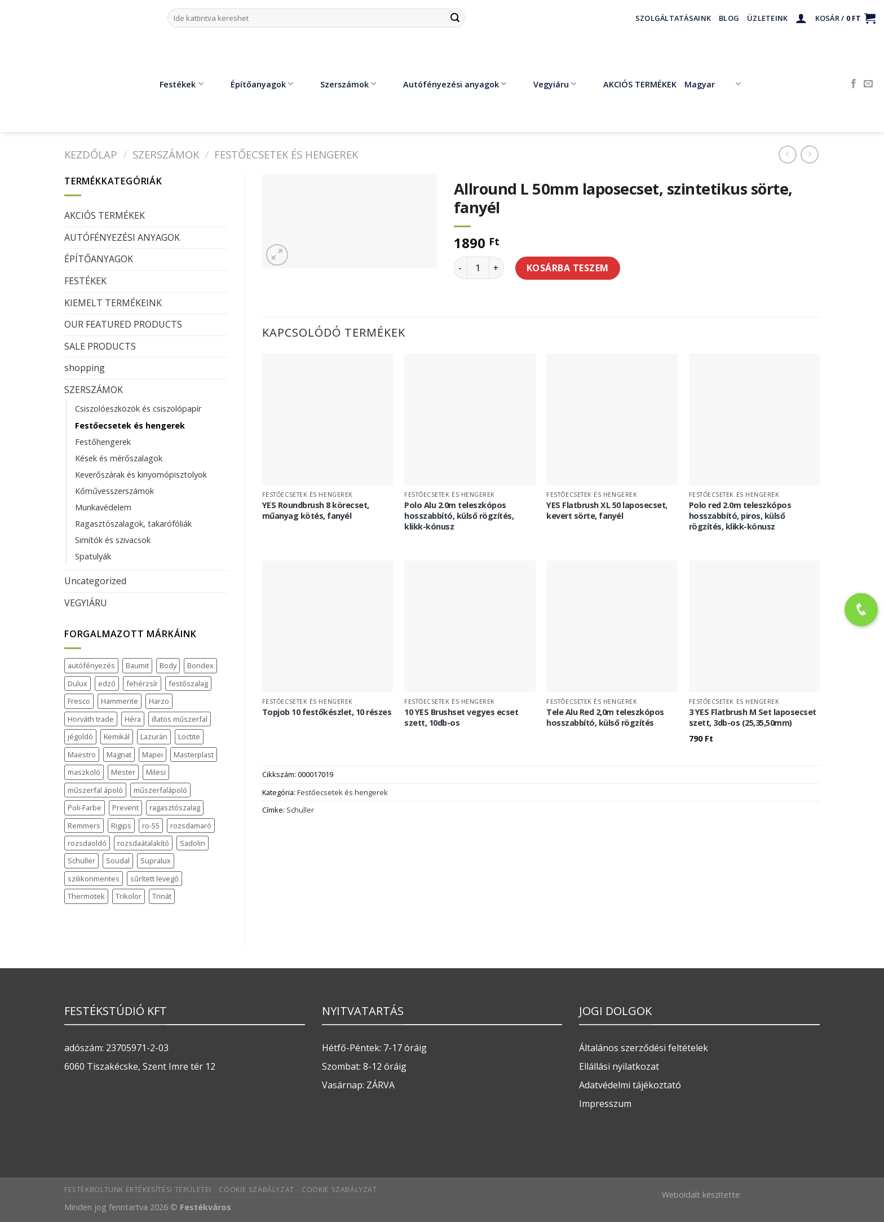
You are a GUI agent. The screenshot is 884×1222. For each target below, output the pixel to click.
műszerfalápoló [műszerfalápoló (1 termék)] (160, 790)
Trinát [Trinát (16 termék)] (161, 896)
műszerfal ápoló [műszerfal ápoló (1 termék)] (95, 790)
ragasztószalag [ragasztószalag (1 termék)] (174, 807)
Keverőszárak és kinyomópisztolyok (141, 474)
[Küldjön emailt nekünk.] (868, 84)
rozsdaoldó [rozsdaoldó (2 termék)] (87, 843)
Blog (729, 18)
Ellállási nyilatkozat (619, 1066)
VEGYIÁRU (85, 603)
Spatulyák (93, 556)
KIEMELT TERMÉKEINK (113, 303)
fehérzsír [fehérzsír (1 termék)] (142, 683)
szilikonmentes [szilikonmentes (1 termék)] (94, 879)
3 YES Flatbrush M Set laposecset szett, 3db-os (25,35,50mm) (752, 717)
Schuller (300, 810)
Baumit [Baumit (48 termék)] (137, 665)
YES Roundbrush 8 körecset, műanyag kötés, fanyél (315, 510)
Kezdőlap (90, 154)
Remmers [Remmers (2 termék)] (84, 825)
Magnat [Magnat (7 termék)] (119, 754)
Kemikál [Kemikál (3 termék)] (117, 736)
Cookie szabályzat (256, 1189)
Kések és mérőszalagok (118, 458)
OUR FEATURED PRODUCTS (123, 324)
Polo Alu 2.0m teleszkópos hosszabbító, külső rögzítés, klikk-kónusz (459, 515)
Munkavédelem (103, 507)
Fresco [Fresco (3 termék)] (79, 701)
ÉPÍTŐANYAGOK (98, 259)
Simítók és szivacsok (113, 540)
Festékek (173, 84)
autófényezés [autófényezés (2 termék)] (91, 665)
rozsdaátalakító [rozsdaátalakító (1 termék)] (143, 843)
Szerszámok (340, 84)
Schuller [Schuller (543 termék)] (81, 860)
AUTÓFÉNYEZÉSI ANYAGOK (122, 237)
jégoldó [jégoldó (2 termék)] (80, 736)
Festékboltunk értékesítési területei (137, 1189)
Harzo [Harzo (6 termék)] (159, 701)
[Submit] (455, 18)
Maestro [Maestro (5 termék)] (82, 754)
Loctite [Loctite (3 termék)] (189, 736)
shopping (84, 367)
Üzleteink (767, 18)
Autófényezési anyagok (446, 84)
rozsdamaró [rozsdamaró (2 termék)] (190, 825)
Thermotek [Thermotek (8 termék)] (86, 896)
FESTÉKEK (85, 281)
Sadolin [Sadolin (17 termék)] (192, 843)
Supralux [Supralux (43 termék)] (155, 860)
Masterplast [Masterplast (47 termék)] (194, 754)
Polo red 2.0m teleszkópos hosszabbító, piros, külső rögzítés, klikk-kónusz (740, 515)
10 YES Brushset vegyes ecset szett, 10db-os (461, 717)
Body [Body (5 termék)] (168, 665)
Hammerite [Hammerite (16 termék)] (119, 701)
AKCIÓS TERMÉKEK (632, 84)
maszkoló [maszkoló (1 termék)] (84, 772)
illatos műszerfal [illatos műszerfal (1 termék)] (179, 719)
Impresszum (605, 1103)
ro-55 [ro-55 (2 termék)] (151, 825)
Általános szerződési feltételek (643, 1048)
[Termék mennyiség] (478, 268)
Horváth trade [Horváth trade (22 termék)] (91, 719)
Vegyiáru (546, 84)
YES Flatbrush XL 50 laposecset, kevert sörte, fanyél (607, 510)
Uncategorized (95, 581)
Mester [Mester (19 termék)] (123, 772)
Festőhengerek (103, 441)
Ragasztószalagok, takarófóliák (133, 523)
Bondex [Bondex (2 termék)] (200, 665)
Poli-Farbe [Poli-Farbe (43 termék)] (84, 807)
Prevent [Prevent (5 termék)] (125, 807)
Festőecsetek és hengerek (286, 154)
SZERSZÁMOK (165, 154)
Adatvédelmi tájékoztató (630, 1085)
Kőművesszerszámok (114, 491)
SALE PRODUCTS (100, 346)
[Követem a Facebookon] (853, 84)
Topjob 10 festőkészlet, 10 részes (327, 712)
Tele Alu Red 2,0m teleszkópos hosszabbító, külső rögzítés (605, 717)
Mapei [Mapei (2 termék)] (152, 754)
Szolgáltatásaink (673, 18)
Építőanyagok (253, 84)
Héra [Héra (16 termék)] (133, 719)
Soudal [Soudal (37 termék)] (118, 860)
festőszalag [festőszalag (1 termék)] (188, 683)
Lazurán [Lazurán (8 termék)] (153, 736)
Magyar (712, 84)
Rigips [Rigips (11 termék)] (121, 825)
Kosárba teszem (568, 268)
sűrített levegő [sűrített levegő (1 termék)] (154, 879)
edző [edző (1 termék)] (107, 683)
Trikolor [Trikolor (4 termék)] (129, 896)
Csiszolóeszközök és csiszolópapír (138, 408)
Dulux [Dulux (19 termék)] (77, 683)
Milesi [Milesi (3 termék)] (156, 772)
